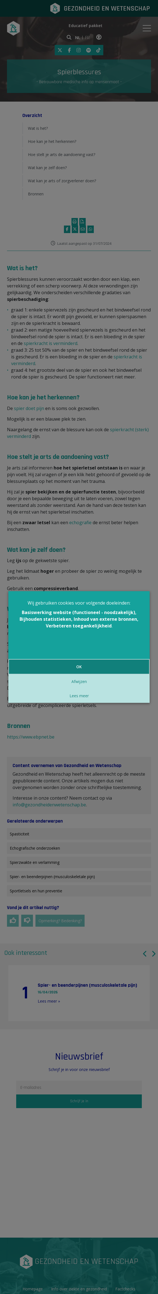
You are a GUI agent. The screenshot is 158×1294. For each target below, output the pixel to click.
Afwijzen (79, 681)
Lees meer (79, 695)
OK (79, 666)
